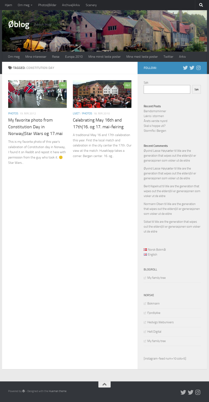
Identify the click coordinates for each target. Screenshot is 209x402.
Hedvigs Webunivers (160, 322)
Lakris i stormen (154, 116)
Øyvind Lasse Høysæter (159, 151)
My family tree (156, 278)
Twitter (168, 57)
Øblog (18, 24)
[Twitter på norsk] (191, 67)
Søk (146, 82)
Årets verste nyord (155, 121)
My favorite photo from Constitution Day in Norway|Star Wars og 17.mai (35, 126)
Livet (76, 113)
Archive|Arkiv (71, 5)
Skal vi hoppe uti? (155, 126)
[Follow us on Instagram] (198, 67)
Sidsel (147, 222)
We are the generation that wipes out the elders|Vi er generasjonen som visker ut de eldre (170, 155)
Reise (55, 57)
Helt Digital (154, 331)
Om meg (23, 5)
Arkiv (182, 57)
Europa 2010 (74, 57)
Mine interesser (35, 57)
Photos (13, 113)
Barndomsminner (155, 111)
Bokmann (153, 303)
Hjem (8, 5)
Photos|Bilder (47, 5)
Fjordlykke (153, 313)
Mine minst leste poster (104, 57)
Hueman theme (58, 391)
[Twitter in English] (185, 67)
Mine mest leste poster (142, 57)
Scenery (91, 5)
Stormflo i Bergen (155, 131)
